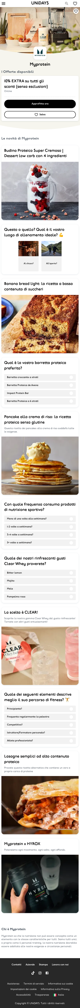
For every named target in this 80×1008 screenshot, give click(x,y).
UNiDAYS (40, 3)
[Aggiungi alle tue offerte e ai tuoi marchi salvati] (76, 11)
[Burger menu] (3, 3)
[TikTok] (32, 973)
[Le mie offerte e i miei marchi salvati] (75, 3)
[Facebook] (47, 973)
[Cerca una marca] (66, 3)
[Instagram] (40, 973)
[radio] (28, 256)
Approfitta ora (40, 104)
